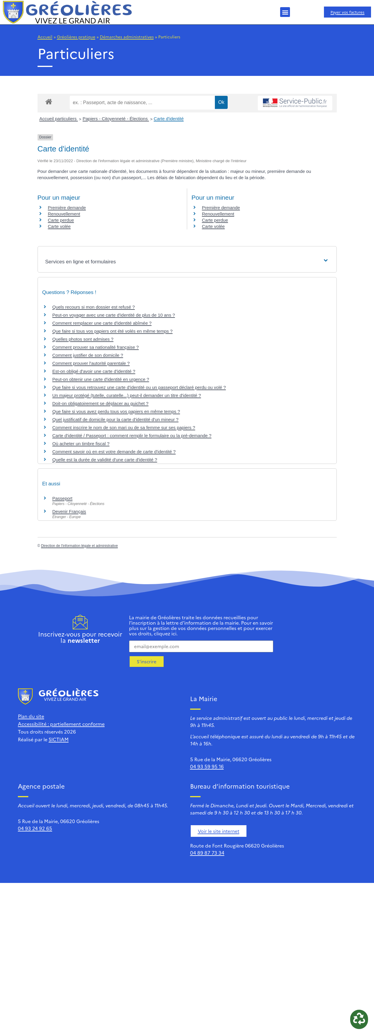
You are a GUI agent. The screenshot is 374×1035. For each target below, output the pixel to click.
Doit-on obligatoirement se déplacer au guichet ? (100, 403)
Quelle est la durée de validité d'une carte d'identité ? (104, 459)
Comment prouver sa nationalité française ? (95, 347)
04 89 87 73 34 (207, 852)
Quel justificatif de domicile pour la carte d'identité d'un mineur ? (115, 419)
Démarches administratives (127, 36)
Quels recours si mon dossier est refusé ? (93, 306)
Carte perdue (61, 220)
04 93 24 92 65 (35, 828)
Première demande (67, 207)
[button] (285, 12)
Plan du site (31, 716)
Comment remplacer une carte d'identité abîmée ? (102, 323)
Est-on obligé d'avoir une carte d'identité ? (93, 371)
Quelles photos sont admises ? (83, 339)
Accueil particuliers (58, 118)
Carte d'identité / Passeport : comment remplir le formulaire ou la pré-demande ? (132, 435)
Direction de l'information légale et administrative (79, 546)
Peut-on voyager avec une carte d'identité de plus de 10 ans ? (113, 315)
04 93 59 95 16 (207, 766)
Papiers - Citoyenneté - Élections (116, 118)
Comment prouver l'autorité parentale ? (91, 363)
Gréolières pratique (76, 36)
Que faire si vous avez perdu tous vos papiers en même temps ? (116, 411)
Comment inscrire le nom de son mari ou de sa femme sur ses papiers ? (123, 427)
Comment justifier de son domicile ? (87, 355)
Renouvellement (64, 213)
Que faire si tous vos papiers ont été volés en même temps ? (112, 331)
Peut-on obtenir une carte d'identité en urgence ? (100, 379)
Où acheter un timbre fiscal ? (81, 443)
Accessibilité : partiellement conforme (61, 723)
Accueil (45, 36)
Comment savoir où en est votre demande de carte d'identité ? (114, 451)
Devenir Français (69, 511)
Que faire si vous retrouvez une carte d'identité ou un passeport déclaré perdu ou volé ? (139, 387)
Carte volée (59, 226)
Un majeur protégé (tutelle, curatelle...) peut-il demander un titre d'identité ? (126, 395)
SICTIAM (59, 739)
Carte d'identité (169, 118)
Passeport (62, 498)
